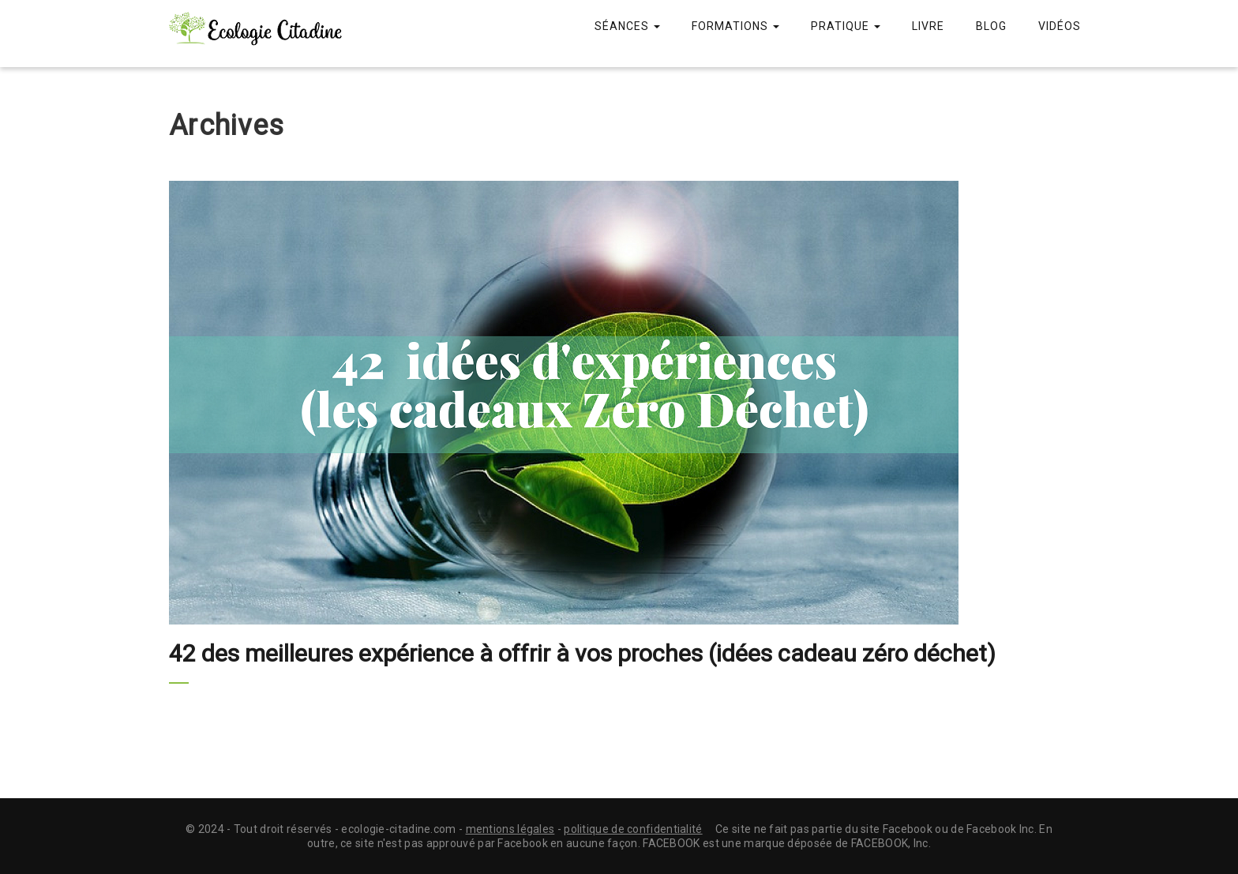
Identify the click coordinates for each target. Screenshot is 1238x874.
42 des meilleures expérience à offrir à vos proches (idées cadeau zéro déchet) (582, 653)
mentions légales (510, 829)
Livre (928, 26)
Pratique (845, 26)
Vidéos (1059, 26)
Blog (991, 26)
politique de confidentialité (633, 829)
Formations (735, 26)
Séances (627, 26)
